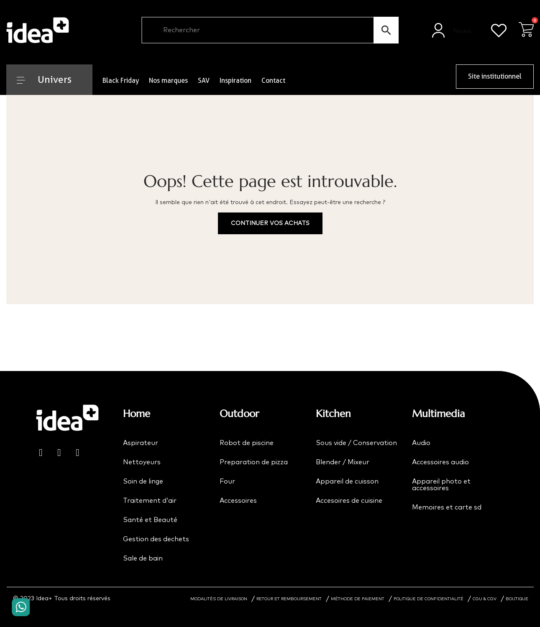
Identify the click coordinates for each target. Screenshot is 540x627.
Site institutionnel (495, 76)
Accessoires (238, 500)
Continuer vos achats (270, 223)
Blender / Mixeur (342, 462)
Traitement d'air (150, 500)
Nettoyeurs (142, 462)
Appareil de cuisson (347, 481)
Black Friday (120, 80)
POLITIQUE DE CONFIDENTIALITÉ (428, 599)
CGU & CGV (484, 599)
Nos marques (168, 80)
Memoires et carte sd (446, 507)
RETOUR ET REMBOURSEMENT (289, 599)
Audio (421, 443)
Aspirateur (140, 443)
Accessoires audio (440, 462)
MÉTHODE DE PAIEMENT (357, 599)
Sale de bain (143, 558)
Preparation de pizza (254, 462)
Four (227, 481)
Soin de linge (143, 481)
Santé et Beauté (150, 520)
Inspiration (235, 80)
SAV (204, 80)
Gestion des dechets (156, 539)
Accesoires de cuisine (349, 500)
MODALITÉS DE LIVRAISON (218, 599)
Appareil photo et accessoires (441, 484)
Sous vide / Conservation (356, 443)
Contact (273, 80)
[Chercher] (270, 30)
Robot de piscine (247, 443)
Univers (44, 79)
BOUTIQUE (517, 599)
